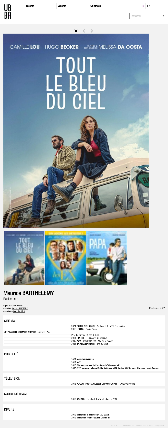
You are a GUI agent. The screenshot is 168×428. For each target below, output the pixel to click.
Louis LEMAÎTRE (20, 308)
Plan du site (141, 426)
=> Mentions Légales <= (156, 426)
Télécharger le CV (157, 308)
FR (142, 6)
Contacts (95, 6)
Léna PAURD (19, 311)
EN (148, 6)
